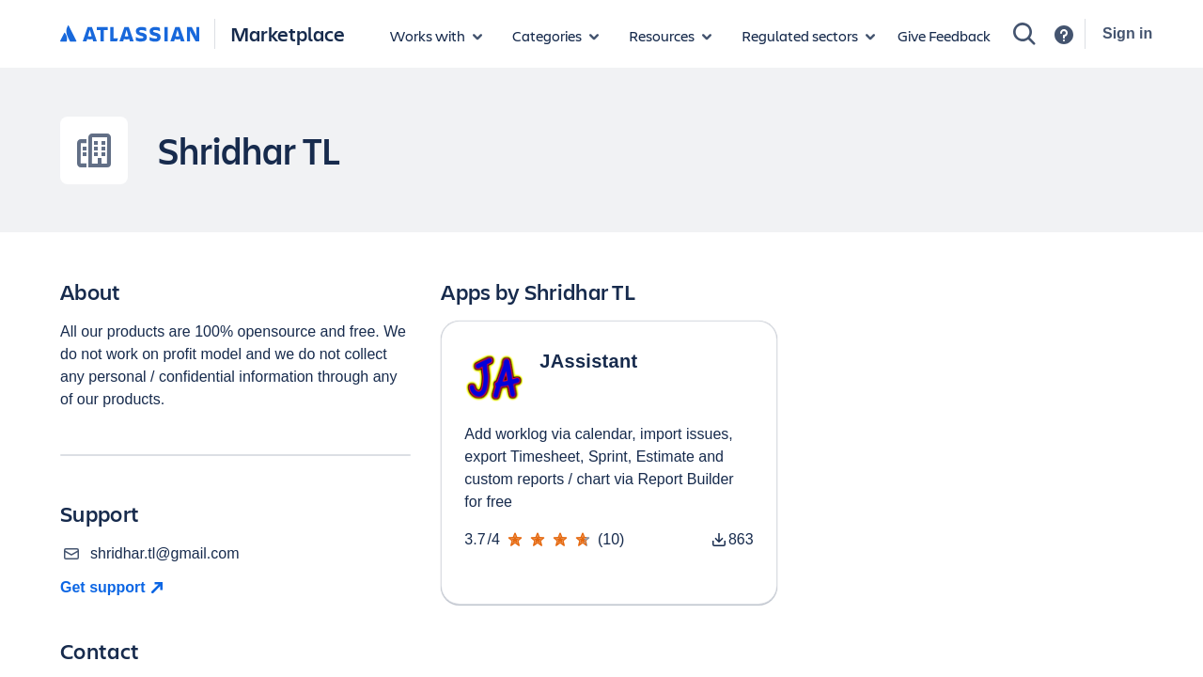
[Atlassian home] (129, 35)
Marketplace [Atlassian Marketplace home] (287, 33)
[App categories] (555, 35)
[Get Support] (114, 587)
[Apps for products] (436, 35)
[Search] (1024, 34)
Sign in (1127, 33)
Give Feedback (944, 35)
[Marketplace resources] (670, 35)
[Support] (1064, 35)
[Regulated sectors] (808, 35)
